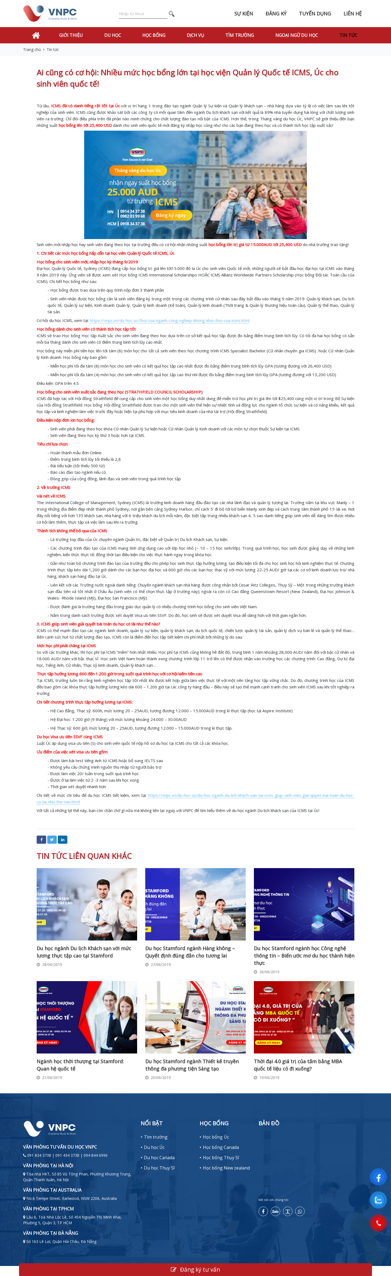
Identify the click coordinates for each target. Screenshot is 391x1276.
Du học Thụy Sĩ (159, 1168)
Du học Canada (159, 1158)
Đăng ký (276, 13)
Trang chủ (32, 49)
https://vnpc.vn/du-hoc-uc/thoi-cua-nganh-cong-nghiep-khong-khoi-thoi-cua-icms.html (169, 320)
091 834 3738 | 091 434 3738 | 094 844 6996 (67, 1155)
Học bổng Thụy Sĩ (221, 1158)
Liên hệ (352, 13)
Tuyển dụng (315, 13)
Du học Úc (154, 1147)
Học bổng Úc (216, 1137)
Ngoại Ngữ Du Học (296, 35)
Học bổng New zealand (226, 1168)
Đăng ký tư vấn (195, 1269)
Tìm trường (239, 35)
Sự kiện (243, 13)
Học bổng (153, 35)
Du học (112, 35)
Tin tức (348, 35)
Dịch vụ (195, 35)
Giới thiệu (71, 35)
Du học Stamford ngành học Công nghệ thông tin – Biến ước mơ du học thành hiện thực (304, 955)
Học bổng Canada (221, 1147)
